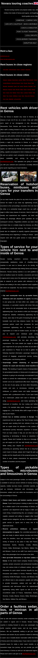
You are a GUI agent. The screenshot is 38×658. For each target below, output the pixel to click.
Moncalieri (30, 86)
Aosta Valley (5, 69)
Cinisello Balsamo (7, 83)
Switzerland (28, 69)
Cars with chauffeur (13, 24)
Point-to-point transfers (27, 31)
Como (22, 83)
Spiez (21, 92)
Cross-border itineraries (26, 39)
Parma (18, 92)
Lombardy (22, 69)
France (18, 69)
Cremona (29, 89)
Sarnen (10, 96)
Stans (23, 96)
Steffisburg (15, 96)
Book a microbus (30, 24)
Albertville (11, 99)
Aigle (34, 92)
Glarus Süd (27, 96)
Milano (24, 80)
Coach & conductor (29, 28)
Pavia (32, 83)
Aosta (14, 89)
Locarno (21, 86)
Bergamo (26, 86)
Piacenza (10, 89)
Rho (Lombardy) (29, 80)
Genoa (25, 89)
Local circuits (31, 35)
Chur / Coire (5, 99)
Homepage (20, 20)
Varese (35, 80)
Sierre (4, 92)
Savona (8, 92)
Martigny (14, 92)
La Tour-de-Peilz (17, 99)
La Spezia (26, 92)
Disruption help (30, 43)
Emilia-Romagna (12, 69)
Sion (11, 92)
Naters (21, 89)
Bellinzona (5, 89)
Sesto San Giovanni (15, 83)
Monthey (30, 92)
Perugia (25, 83)
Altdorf (4, 96)
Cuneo (19, 96)
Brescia (33, 89)
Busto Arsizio (15, 80)
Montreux (32, 96)
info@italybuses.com (4, 56)
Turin (34, 86)
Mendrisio (5, 86)
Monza (29, 83)
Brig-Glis (18, 89)
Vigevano (5, 80)
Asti (18, 86)
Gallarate (10, 80)
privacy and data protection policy (7, 59)
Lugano (15, 86)
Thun (7, 96)
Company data (31, 20)
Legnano (20, 80)
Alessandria (10, 86)
